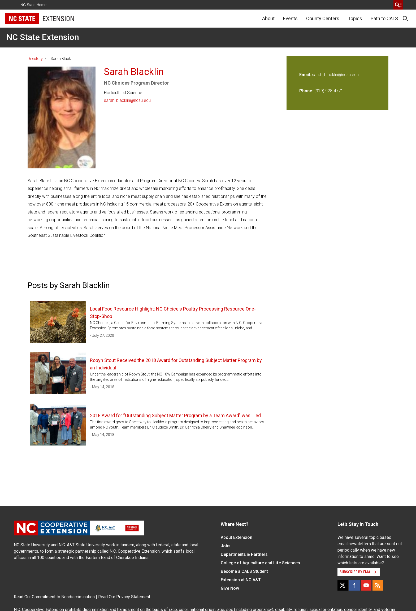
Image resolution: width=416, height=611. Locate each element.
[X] (342, 585)
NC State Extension (42, 37)
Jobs (226, 545)
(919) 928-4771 (328, 90)
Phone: (306, 90)
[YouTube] (366, 585)
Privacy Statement (133, 596)
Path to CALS (384, 18)
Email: (305, 74)
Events (290, 18)
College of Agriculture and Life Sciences (260, 562)
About (268, 18)
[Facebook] (354, 585)
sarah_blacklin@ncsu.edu (127, 100)
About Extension (236, 537)
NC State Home (33, 5)
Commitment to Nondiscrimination (63, 596)
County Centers (322, 18)
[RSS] (377, 585)
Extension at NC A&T (241, 579)
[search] (398, 5)
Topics (355, 18)
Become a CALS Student (244, 571)
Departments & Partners (244, 554)
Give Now (230, 588)
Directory (35, 58)
